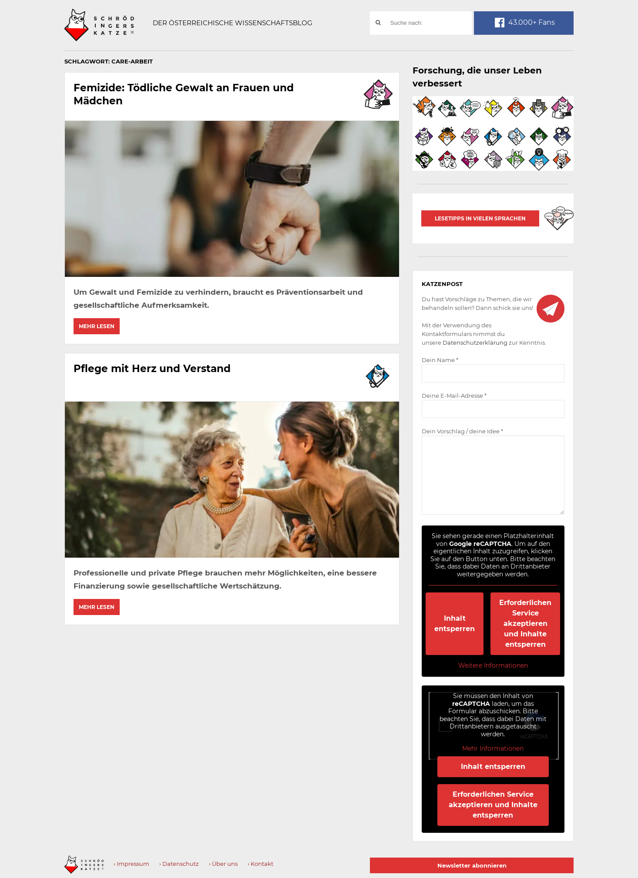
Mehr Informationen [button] (493, 748)
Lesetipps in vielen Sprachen (480, 218)
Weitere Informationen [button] (493, 665)
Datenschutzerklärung (475, 342)
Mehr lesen (96, 326)
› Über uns (223, 863)
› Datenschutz (179, 863)
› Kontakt (260, 863)
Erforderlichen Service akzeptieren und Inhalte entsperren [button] (526, 624)
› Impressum (131, 863)
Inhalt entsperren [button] (455, 623)
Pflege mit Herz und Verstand (155, 367)
